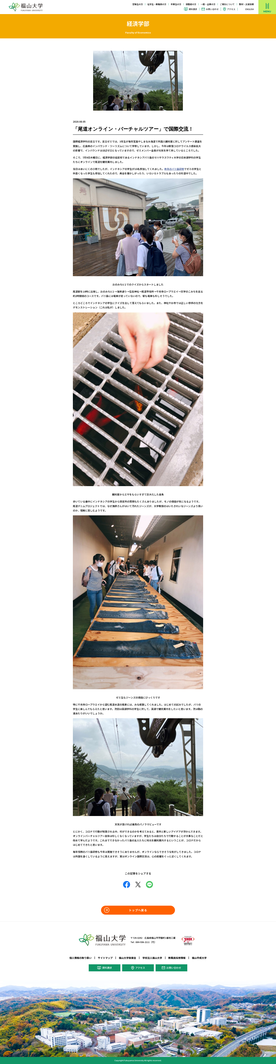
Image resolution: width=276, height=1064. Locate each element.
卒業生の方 (176, 4)
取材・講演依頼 (246, 4)
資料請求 (193, 9)
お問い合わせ (212, 9)
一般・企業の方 (208, 4)
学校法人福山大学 (152, 958)
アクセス (231, 9)
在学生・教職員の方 (156, 4)
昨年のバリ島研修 (174, 169)
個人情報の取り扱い (80, 958)
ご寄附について (227, 4)
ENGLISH (249, 9)
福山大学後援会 (127, 958)
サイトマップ (105, 958)
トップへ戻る (138, 910)
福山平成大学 (199, 958)
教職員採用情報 (177, 958)
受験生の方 (137, 4)
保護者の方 (191, 4)
